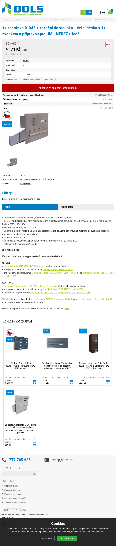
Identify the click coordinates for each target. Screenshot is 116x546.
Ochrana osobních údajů (15, 498)
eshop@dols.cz (62, 460)
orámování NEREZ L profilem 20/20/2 (53, 299)
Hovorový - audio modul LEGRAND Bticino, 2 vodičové (30, 286)
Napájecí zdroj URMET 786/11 (58, 269)
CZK (83, 12)
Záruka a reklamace (13, 494)
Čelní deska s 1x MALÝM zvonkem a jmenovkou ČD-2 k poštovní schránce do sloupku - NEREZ (57, 366)
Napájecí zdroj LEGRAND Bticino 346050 (63, 289)
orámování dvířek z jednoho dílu (97, 299)
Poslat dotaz (67, 206)
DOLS (26, 61)
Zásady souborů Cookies (15, 502)
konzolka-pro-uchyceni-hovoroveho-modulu (21, 199)
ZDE (67, 308)
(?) (55, 79)
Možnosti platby (11, 486)
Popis (7, 206)
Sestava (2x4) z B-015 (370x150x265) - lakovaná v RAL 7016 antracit (20, 366)
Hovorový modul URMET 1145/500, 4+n (23, 266)
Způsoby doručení (12, 490)
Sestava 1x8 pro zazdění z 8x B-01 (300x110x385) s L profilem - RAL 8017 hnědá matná (94, 366)
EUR (89, 12)
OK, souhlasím (67, 538)
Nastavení (47, 538)
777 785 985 (20, 460)
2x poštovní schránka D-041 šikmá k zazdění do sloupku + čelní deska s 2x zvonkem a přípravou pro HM (20, 428)
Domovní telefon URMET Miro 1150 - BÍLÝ (54, 273)
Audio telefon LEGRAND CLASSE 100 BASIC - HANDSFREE (60, 292)
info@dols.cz (25, 184)
